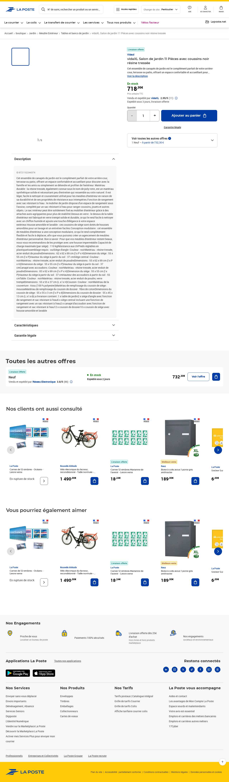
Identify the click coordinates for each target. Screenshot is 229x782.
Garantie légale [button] (172, 127)
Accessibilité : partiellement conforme (123, 772)
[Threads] (217, 669)
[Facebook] (200, 669)
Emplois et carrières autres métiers (188, 721)
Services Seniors (15, 711)
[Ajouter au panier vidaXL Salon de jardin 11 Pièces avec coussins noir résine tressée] (189, 116)
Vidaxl (130, 54)
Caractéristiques (65, 325)
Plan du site (96, 772)
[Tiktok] (192, 669)
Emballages (66, 706)
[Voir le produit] (44, 481)
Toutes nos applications (67, 661)
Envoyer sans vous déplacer (21, 696)
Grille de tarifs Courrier (127, 701)
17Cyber (173, 726)
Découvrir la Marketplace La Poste (25, 731)
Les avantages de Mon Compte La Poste (191, 701)
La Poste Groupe (73, 755)
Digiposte (11, 716)
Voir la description (137, 76)
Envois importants (16, 701)
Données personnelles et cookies (206, 772)
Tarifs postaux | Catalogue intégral (133, 696)
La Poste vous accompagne (195, 688)
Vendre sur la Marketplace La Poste (25, 726)
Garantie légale (65, 335)
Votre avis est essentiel (182, 711)
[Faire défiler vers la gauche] (11, 450)
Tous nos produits (119, 22)
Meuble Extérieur (48, 33)
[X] (183, 669)
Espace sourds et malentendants (187, 706)
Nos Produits (72, 688)
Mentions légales (179, 772)
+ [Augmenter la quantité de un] (155, 116)
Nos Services (18, 688)
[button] (205, 9)
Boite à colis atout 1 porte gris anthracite (177, 471)
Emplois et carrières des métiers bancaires (192, 716)
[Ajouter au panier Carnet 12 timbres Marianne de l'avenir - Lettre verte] (145, 481)
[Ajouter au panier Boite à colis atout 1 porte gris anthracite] (195, 481)
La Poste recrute (97, 755)
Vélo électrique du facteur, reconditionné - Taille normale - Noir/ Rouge (77, 472)
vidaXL (155, 98)
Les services (91, 22)
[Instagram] (174, 669)
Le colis (31, 22)
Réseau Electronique (44, 381)
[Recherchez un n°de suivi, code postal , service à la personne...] (71, 9)
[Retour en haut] (222, 762)
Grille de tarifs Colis (125, 706)
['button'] (20, 9)
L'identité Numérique (17, 721)
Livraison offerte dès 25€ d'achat (143, 634)
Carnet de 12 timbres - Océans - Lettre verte (26, 470)
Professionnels (14, 755)
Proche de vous (28, 636)
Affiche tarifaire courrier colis (130, 711)
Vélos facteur (150, 22)
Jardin (32, 33)
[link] (25, 772)
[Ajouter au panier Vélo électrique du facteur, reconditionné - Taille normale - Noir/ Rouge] (94, 481)
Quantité (131, 107)
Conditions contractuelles (156, 772)
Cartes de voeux (69, 716)
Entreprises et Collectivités (43, 755)
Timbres (64, 701)
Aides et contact (178, 696)
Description (65, 159)
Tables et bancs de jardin (75, 33)
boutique (21, 33)
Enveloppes (66, 696)
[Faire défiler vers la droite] (218, 450)
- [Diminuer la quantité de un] (132, 116)
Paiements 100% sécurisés (89, 637)
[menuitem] (215, 22)
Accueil (8, 33)
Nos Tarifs (123, 688)
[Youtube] (209, 669)
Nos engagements (193, 636)
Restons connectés (202, 661)
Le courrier (11, 22)
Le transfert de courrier (59, 22)
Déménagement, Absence (20, 706)
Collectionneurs (69, 711)
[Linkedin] (166, 669)
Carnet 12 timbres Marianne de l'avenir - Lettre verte (127, 471)
